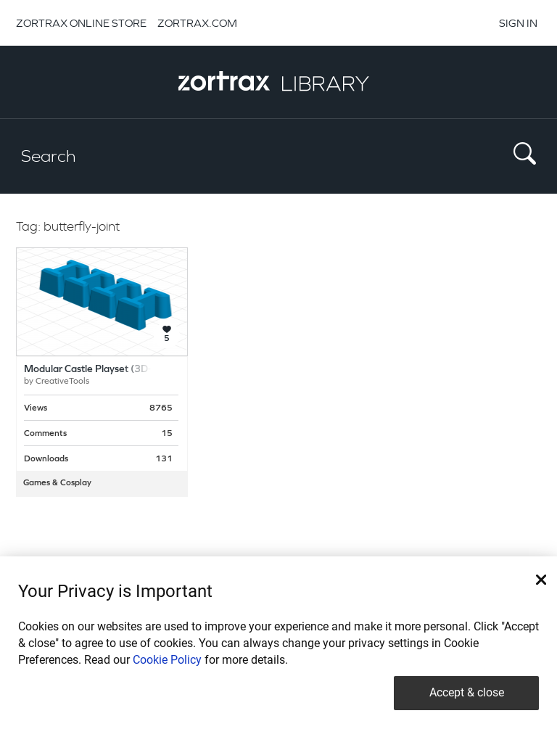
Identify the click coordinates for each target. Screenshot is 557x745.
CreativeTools (62, 381)
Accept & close (466, 692)
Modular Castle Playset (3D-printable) (110, 369)
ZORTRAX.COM (197, 23)
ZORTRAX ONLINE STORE (81, 23)
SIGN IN (518, 23)
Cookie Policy (167, 660)
